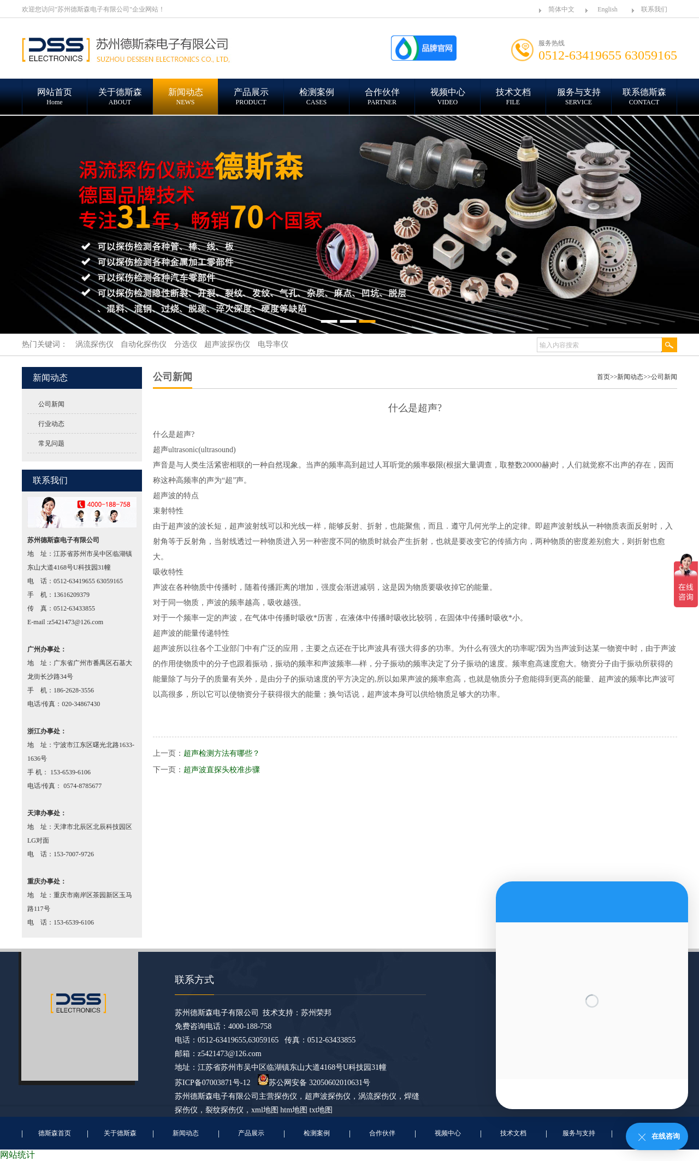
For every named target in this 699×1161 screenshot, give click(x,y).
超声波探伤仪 (328, 1096)
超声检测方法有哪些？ (221, 753)
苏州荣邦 (316, 1013)
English (607, 9)
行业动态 (51, 424)
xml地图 (265, 1110)
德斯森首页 (54, 1133)
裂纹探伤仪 (224, 1110)
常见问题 (51, 443)
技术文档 (513, 1133)
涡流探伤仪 (377, 1096)
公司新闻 (51, 404)
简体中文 (561, 9)
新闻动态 (630, 377)
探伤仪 (285, 1096)
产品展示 (251, 1133)
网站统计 (17, 1154)
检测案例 (317, 1133)
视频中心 (448, 1133)
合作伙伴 (382, 1133)
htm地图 (293, 1110)
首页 (603, 377)
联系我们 (654, 9)
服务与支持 (578, 1133)
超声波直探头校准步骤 (221, 770)
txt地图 (321, 1110)
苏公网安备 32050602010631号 (314, 1083)
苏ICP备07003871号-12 (212, 1083)
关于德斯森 (120, 1133)
